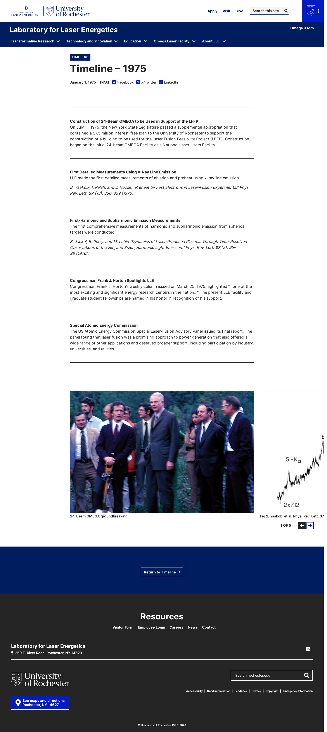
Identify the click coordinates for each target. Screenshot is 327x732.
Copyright (272, 691)
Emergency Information (298, 691)
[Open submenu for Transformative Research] (35, 41)
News (193, 627)
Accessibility (194, 691)
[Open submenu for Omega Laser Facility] (194, 41)
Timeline (80, 57)
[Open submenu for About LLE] (224, 41)
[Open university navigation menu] (313, 11)
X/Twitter (146, 82)
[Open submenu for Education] (145, 41)
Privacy (256, 691)
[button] (162, 454)
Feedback (241, 691)
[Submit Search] (286, 10)
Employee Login (151, 627)
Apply (212, 11)
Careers (176, 627)
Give (239, 11)
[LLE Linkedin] (308, 649)
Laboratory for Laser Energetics (64, 29)
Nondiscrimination (218, 691)
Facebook (123, 82)
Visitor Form (122, 627)
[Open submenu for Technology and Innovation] (92, 41)
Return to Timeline (160, 572)
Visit (226, 11)
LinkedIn (168, 82)
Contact (209, 627)
